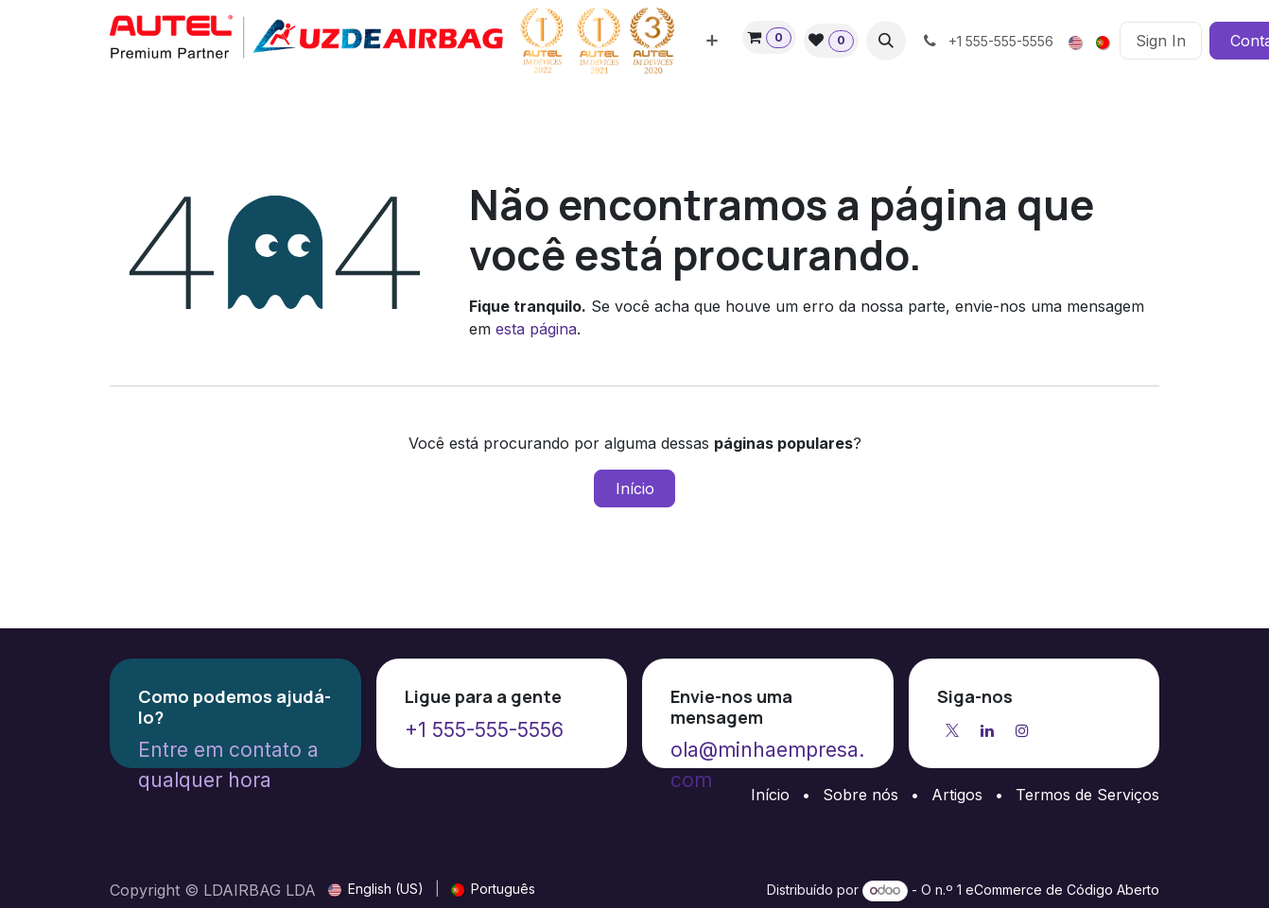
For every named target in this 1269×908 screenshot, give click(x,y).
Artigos (956, 794)
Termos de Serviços (1087, 794)
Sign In (1161, 40)
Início (635, 488)
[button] (886, 40)
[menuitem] (712, 41)
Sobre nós (860, 794)
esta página (536, 328)
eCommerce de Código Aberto (1062, 890)
